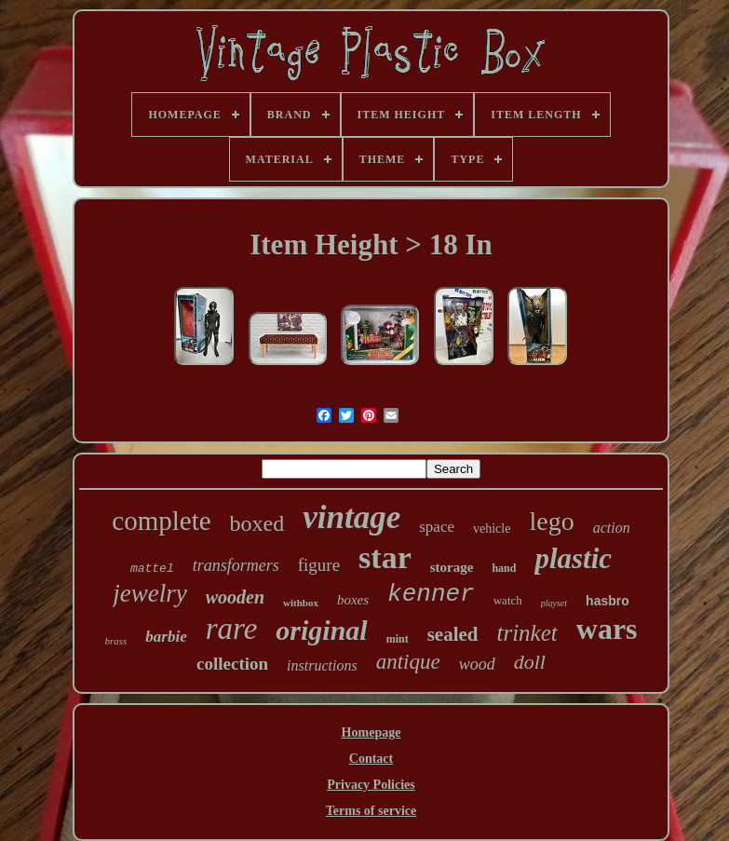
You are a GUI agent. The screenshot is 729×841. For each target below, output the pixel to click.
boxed (257, 523)
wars (607, 628)
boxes (353, 599)
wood (477, 664)
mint (397, 638)
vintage (351, 517)
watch (507, 600)
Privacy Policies (370, 785)
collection (232, 663)
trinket (527, 632)
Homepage (371, 732)
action (611, 528)
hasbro (607, 600)
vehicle (491, 529)
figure (319, 565)
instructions (322, 665)
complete (161, 521)
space (436, 527)
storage (452, 567)
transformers (236, 565)
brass (115, 640)
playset (554, 603)
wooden (235, 597)
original (321, 630)
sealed (453, 634)
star (385, 557)
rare (232, 628)
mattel (152, 569)
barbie (165, 636)
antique (408, 661)
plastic (573, 558)
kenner (431, 594)
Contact (371, 759)
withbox (300, 602)
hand (504, 568)
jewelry (149, 593)
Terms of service (371, 811)
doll (530, 661)
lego (551, 521)
